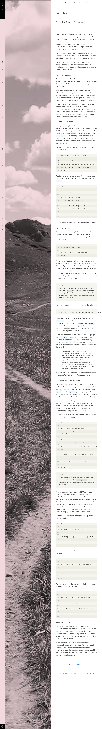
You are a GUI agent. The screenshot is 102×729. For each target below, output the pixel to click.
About (88, 2)
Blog (95, 14)
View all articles (76, 664)
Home (64, 2)
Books (91, 14)
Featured (83, 14)
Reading (80, 2)
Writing (72, 2)
